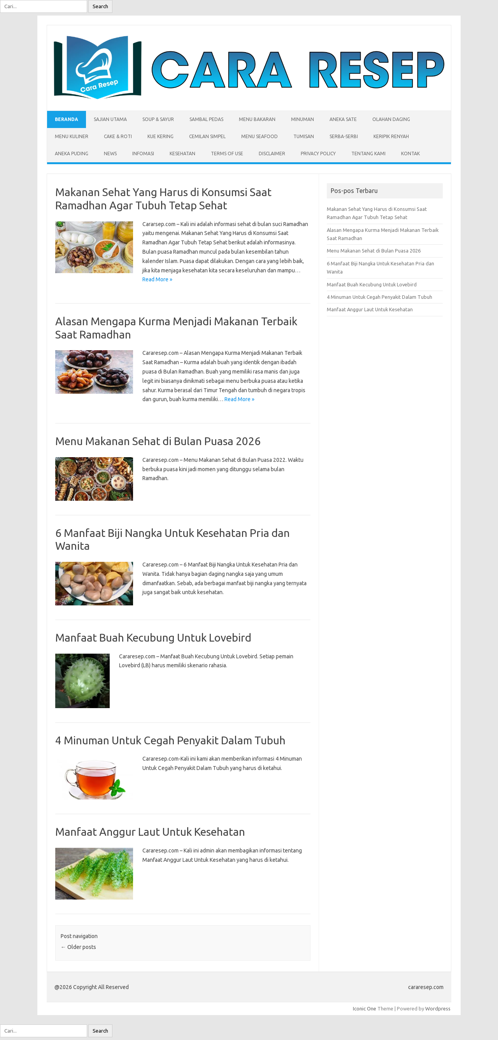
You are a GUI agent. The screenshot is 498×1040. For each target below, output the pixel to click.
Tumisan (303, 136)
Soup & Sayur (158, 119)
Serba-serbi (344, 136)
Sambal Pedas (206, 119)
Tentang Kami (368, 153)
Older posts (78, 947)
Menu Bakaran (257, 119)
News (110, 153)
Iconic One (364, 1008)
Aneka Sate (343, 119)
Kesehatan (182, 153)
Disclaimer (272, 153)
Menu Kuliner (71, 136)
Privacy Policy (318, 153)
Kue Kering (160, 136)
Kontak (410, 153)
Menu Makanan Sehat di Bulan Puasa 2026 (158, 441)
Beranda (66, 119)
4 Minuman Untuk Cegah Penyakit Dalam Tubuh (170, 740)
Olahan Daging (391, 119)
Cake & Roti (118, 136)
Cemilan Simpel (207, 136)
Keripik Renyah (391, 136)
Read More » (157, 279)
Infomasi (143, 153)
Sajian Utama (110, 119)
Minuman (302, 119)
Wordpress (438, 1008)
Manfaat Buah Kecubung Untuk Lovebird (153, 637)
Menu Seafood (259, 136)
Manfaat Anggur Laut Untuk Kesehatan (150, 832)
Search (100, 6)
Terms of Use (227, 153)
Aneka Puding (71, 153)
